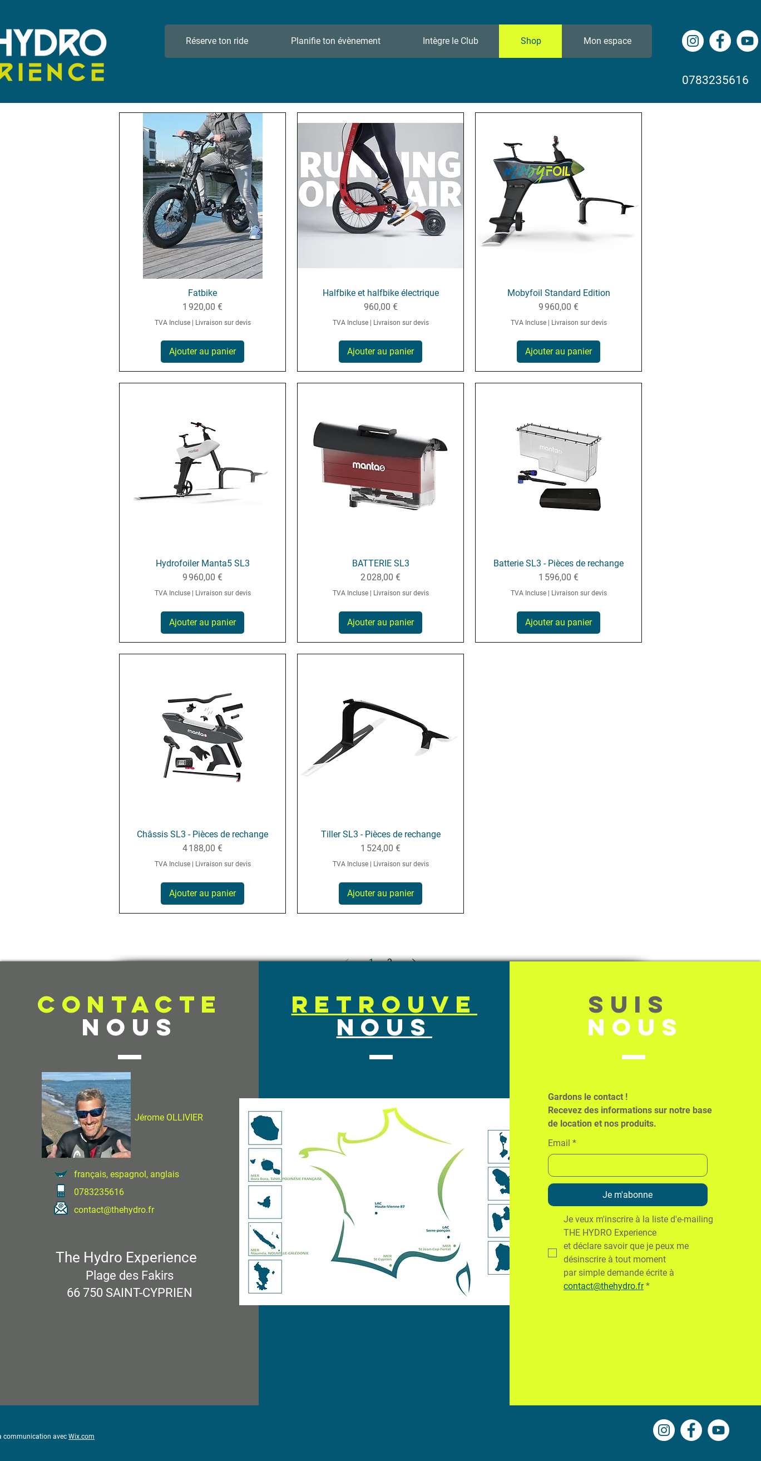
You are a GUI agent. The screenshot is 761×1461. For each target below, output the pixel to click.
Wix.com (81, 1436)
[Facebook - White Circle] (720, 41)
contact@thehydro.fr (114, 1210)
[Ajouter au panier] (202, 351)
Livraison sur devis (223, 323)
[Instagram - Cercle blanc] (693, 41)
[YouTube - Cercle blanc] (747, 41)
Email (562, 1143)
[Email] (624, 1165)
